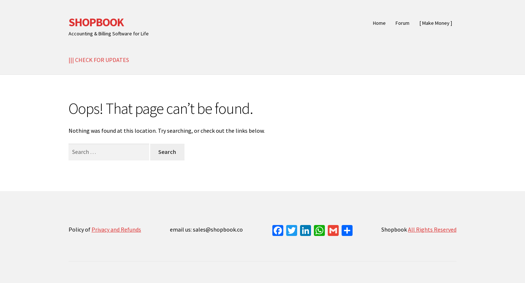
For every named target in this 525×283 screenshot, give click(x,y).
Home (379, 23)
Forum (402, 23)
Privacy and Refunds (116, 229)
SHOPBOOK (96, 22)
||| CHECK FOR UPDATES (99, 59)
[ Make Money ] (436, 23)
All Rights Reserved (432, 229)
